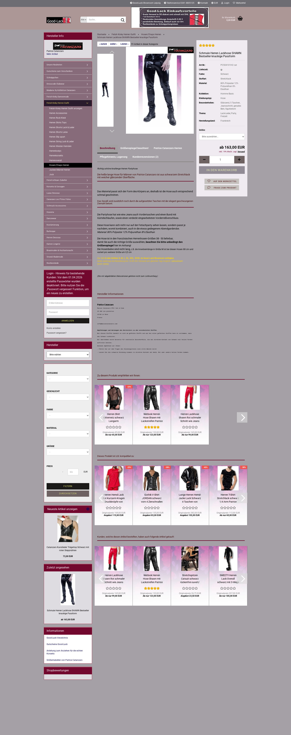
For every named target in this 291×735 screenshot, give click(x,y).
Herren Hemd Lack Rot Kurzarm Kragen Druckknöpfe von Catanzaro (114, 498)
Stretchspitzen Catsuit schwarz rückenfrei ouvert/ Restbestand (190, 579)
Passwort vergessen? (56, 333)
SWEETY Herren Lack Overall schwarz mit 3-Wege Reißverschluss (228, 579)
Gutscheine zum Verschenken (60, 71)
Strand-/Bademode (55, 257)
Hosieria (50, 212)
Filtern (67, 486)
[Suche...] (83, 20)
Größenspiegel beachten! (134, 148)
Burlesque (51, 231)
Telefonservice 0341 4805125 (179, 3)
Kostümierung (53, 225)
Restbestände (53, 263)
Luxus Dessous (53, 193)
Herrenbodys (55, 151)
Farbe (50, 409)
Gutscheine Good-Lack (57, 644)
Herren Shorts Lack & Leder (61, 127)
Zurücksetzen (68, 493)
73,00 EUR (68, 556)
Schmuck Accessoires (56, 206)
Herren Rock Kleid (57, 118)
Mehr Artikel (52, 54)
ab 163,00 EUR (68, 619)
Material (52, 428)
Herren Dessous (54, 237)
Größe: (202, 130)
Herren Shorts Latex (58, 132)
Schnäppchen (52, 77)
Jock (51, 174)
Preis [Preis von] (50, 466)
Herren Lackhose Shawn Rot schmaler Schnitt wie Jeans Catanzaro (190, 418)
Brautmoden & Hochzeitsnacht (60, 250)
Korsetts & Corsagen (56, 186)
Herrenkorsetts (56, 155)
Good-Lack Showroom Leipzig (145, 3)
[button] (215, 3)
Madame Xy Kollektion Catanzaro (61, 90)
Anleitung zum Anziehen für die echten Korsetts (65, 652)
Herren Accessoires (58, 113)
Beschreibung (107, 148)
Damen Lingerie (53, 244)
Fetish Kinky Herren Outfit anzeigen (65, 108)
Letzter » (125, 44)
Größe (50, 446)
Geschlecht (53, 391)
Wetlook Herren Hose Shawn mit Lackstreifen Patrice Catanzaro (152, 418)
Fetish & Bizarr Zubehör (57, 180)
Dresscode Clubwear (55, 84)
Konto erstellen (54, 328)
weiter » (113, 44)
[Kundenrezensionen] (207, 47)
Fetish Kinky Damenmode (58, 97)
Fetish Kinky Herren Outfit (58, 103)
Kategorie (52, 373)
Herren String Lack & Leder (61, 141)
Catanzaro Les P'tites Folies (59, 199)
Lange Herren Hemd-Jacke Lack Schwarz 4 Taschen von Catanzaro (190, 498)
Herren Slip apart (57, 137)
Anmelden (68, 321)
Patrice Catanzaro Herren (168, 148)
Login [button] (225, 3)
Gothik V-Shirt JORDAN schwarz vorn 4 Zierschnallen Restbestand (152, 498)
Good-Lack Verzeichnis (57, 638)
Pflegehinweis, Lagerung (113, 156)
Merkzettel (239, 3)
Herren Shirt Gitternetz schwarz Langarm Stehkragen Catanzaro (113, 418)
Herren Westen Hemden (60, 146)
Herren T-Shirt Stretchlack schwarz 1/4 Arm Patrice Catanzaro (228, 498)
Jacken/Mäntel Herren (59, 170)
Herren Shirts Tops (57, 122)
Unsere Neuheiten (54, 65)
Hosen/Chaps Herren (59, 165)
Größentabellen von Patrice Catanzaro (64, 660)
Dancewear (51, 218)
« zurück (103, 44)
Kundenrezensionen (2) (145, 156)
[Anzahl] (221, 160)
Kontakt (203, 3)
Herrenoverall (55, 160)
